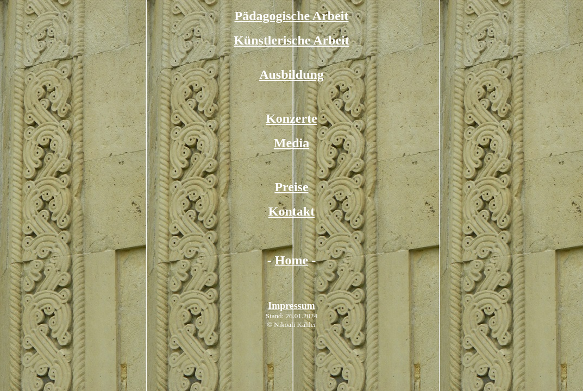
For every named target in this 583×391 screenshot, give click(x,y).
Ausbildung (291, 74)
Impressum (291, 305)
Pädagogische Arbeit (292, 16)
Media (291, 143)
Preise (291, 187)
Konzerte (291, 118)
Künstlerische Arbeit (291, 40)
